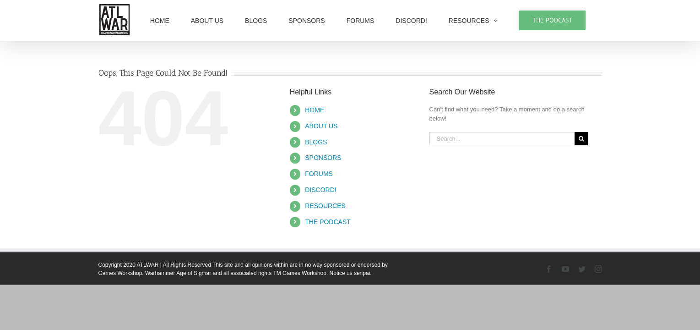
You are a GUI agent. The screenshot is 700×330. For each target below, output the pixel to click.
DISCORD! (320, 189)
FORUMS (319, 173)
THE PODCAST (328, 222)
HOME (314, 110)
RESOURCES (325, 205)
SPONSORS (323, 157)
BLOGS (316, 142)
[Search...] (502, 138)
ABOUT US (321, 126)
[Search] (581, 138)
